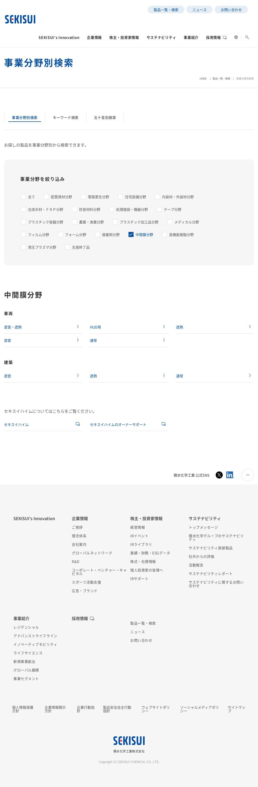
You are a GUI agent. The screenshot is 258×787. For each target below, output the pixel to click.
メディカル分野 (186, 221)
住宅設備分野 (135, 196)
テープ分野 (172, 209)
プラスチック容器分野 (45, 221)
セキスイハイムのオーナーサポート (118, 424)
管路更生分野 (98, 196)
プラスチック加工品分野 (139, 221)
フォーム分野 (75, 234)
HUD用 (95, 326)
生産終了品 (81, 247)
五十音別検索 (105, 117)
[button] (59, 38)
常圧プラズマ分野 (42, 247)
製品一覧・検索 (221, 78)
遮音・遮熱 (13, 326)
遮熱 (179, 326)
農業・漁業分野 (91, 221)
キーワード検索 (66, 117)
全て (31, 196)
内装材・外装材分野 (178, 196)
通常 (93, 340)
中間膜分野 (144, 234)
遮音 (7, 340)
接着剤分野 (111, 234)
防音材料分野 (89, 209)
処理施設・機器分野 (132, 209)
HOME (203, 78)
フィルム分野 (38, 234)
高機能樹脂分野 (181, 234)
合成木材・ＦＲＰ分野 (45, 209)
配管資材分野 (61, 196)
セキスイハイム (16, 424)
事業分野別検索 (25, 117)
